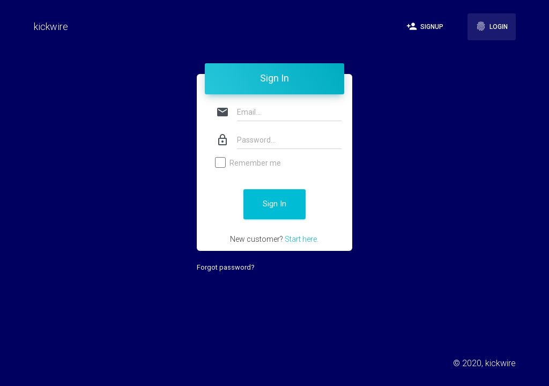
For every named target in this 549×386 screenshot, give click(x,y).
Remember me (248, 163)
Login (492, 26)
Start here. (301, 239)
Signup (424, 26)
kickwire (51, 26)
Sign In (274, 204)
